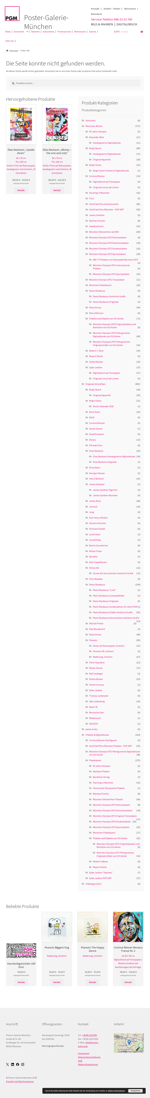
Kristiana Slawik (97, 528)
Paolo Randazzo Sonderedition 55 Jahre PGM (115, 606)
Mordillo (93, 556)
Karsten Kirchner (97, 523)
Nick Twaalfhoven (98, 562)
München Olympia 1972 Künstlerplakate (109, 242)
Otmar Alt (94, 567)
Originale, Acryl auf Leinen (106, 187)
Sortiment (19, 31)
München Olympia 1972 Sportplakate (107, 254)
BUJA (91, 417)
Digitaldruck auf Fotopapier (106, 181)
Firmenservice (64, 31)
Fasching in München (99, 192)
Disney (92, 439)
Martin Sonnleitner (98, 545)
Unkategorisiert (93, 883)
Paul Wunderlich (97, 629)
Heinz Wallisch (96, 478)
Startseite (13, 50)
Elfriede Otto (95, 445)
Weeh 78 (93, 707)
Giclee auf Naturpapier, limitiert (108, 645)
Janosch (93, 506)
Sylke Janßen (95, 367)
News (8, 31)
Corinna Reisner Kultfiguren (103, 740)
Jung (91, 512)
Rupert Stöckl (96, 356)
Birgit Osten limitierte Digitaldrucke (111, 170)
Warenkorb (96, 14)
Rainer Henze (95, 667)
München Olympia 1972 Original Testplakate (115, 815)
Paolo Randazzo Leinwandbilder (108, 595)
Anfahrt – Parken (112, 8)
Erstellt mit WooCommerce (20, 1081)
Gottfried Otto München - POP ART (106, 209)
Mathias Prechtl (97, 220)
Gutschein (90, 120)
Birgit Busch (95, 148)
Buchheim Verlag (101, 777)
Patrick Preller (96, 623)
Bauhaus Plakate (101, 771)
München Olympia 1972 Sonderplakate (108, 248)
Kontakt (95, 8)
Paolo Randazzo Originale (106, 301)
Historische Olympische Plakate (109, 788)
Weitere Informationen (116, 1091)
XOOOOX (93, 723)
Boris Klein (94, 411)
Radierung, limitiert (102, 656)
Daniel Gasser (96, 428)
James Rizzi (95, 501)
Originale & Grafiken (96, 384)
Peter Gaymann (97, 662)
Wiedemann (95, 718)
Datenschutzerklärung (89, 1057)
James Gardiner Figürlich (105, 489)
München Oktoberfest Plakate (108, 799)
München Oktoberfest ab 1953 (104, 231)
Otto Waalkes (96, 578)
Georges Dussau (97, 473)
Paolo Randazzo (97, 290)
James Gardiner (97, 215)
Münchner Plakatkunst (100, 285)
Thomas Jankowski (98, 695)
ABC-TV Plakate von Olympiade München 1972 (115, 259)
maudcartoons (96, 226)
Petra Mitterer (96, 313)
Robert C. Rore (96, 350)
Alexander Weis (96, 137)
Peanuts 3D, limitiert (103, 651)
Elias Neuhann (96, 450)
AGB (80, 1060)
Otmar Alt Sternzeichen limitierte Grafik (113, 573)
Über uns (9, 40)
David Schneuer (96, 434)
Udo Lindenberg (97, 701)
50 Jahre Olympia (97, 131)
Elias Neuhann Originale (105, 461)
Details (21, 190)
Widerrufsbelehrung (88, 1064)
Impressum (83, 1053)
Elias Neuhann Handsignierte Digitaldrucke (114, 456)
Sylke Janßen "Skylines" (101, 872)
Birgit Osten (95, 165)
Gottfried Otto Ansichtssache (103, 204)
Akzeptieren (135, 1091)
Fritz (91, 198)
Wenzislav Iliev (96, 712)
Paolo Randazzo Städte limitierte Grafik (113, 612)
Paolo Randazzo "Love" (104, 590)
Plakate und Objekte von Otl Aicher (106, 318)
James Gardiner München (105, 495)
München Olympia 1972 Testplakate (106, 279)
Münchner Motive (94, 126)
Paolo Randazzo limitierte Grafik (109, 296)
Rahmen (35, 31)
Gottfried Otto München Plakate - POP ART (110, 745)
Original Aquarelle (102, 159)
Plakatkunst (95, 760)
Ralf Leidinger (96, 673)
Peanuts (93, 640)
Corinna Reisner (97, 176)
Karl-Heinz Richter (98, 517)
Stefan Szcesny (96, 684)
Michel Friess (95, 551)
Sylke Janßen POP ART (100, 878)
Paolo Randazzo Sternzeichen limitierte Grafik (116, 617)
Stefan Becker (96, 361)
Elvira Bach (94, 467)
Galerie (92, 31)
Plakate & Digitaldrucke (97, 734)
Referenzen (80, 31)
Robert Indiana (100, 861)
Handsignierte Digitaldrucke (107, 142)
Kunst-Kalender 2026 (103, 406)
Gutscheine (48, 31)
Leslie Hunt (94, 534)
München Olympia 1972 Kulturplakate (107, 237)
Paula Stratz (95, 307)
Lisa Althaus (95, 539)
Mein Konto (130, 8)
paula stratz (92, 729)
